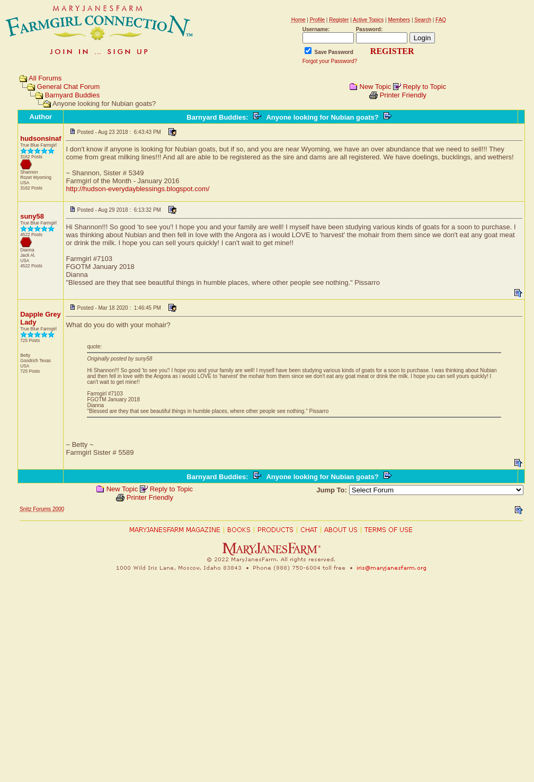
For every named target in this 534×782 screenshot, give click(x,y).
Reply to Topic (424, 87)
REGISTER (392, 51)
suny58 (32, 216)
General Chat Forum (68, 87)
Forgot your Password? (329, 61)
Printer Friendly (403, 95)
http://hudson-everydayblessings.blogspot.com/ (137, 189)
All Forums (45, 78)
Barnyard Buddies (72, 95)
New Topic (375, 87)
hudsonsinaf (40, 138)
